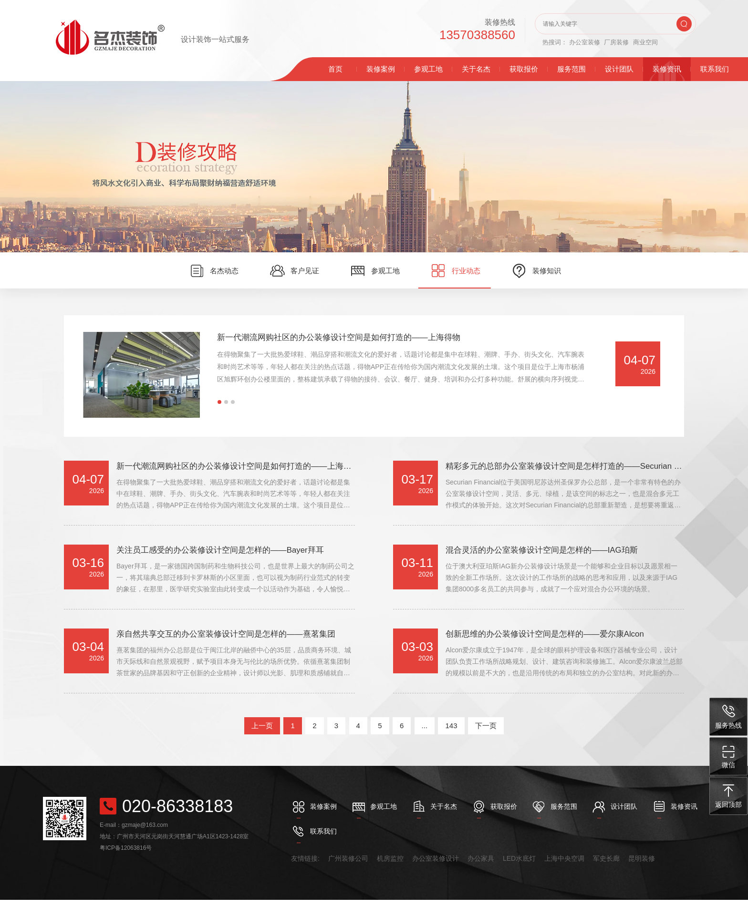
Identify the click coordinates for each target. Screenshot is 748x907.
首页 (335, 69)
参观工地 (428, 69)
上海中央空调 (564, 865)
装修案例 (380, 69)
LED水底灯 (519, 865)
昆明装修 (641, 865)
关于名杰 (476, 69)
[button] (219, 402)
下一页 (486, 733)
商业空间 (645, 42)
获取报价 (523, 69)
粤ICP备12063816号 (126, 855)
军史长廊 (606, 865)
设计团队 (619, 69)
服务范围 (571, 69)
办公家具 (481, 865)
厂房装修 (616, 42)
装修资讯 (667, 69)
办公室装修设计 (435, 865)
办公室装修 (584, 42)
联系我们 (714, 69)
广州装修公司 (348, 865)
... (425, 733)
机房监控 (390, 865)
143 (451, 733)
